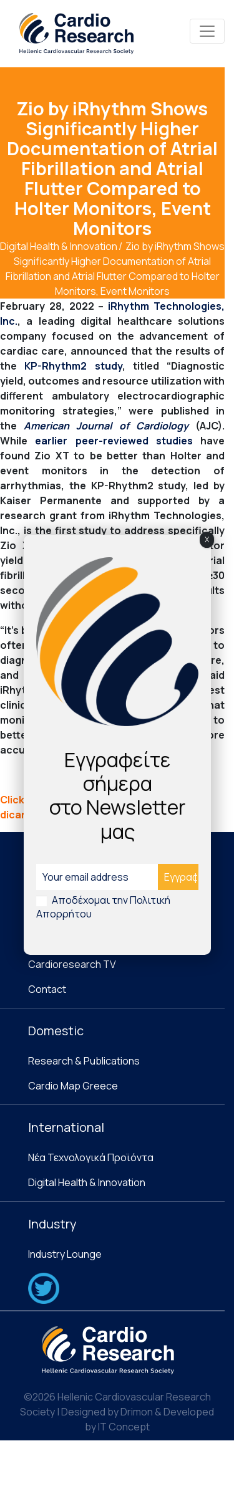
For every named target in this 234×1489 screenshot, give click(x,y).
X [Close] (207, 539)
